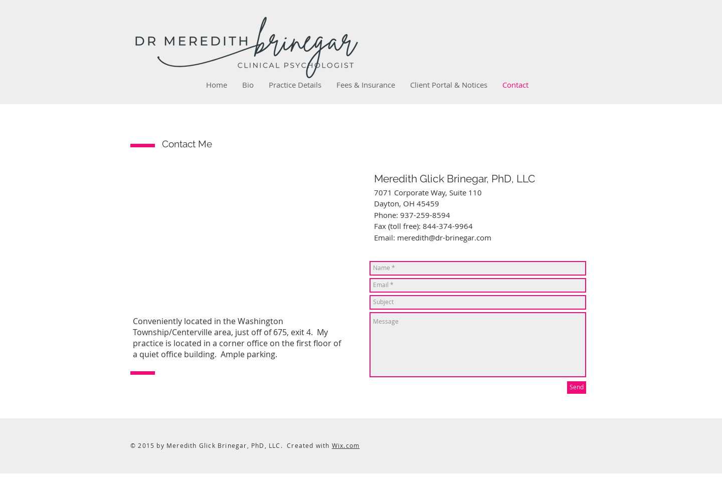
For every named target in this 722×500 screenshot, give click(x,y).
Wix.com (345, 445)
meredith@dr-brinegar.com (444, 237)
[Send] (576, 387)
